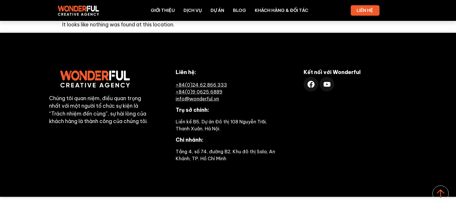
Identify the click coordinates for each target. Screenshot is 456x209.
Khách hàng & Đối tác (281, 10)
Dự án (217, 10)
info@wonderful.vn (197, 99)
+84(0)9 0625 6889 (199, 92)
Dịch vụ (193, 10)
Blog (239, 10)
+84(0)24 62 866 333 (201, 85)
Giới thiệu (163, 10)
